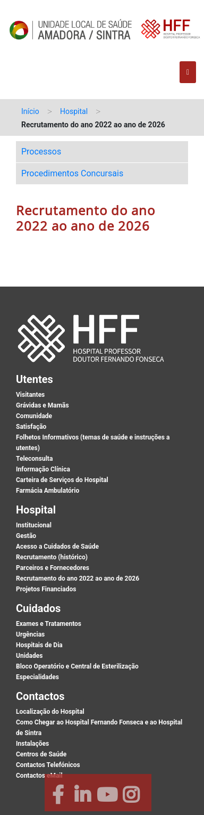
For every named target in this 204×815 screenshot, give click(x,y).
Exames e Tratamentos (48, 623)
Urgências (30, 634)
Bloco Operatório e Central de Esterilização (77, 666)
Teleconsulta (34, 458)
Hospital (74, 111)
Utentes (34, 379)
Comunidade (34, 416)
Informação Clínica (43, 469)
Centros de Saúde (41, 754)
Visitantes (30, 394)
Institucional (34, 525)
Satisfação (31, 426)
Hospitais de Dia (39, 645)
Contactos (40, 696)
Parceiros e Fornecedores (52, 568)
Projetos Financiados (46, 589)
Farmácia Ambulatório (47, 490)
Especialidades (37, 677)
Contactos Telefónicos (48, 765)
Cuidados (38, 608)
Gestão (26, 536)
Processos (41, 151)
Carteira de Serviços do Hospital (62, 480)
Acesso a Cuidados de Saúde (57, 546)
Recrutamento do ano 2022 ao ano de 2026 (77, 578)
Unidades (29, 655)
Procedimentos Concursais (72, 173)
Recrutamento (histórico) (52, 557)
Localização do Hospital (50, 711)
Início (30, 111)
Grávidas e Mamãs (42, 405)
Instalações (32, 743)
